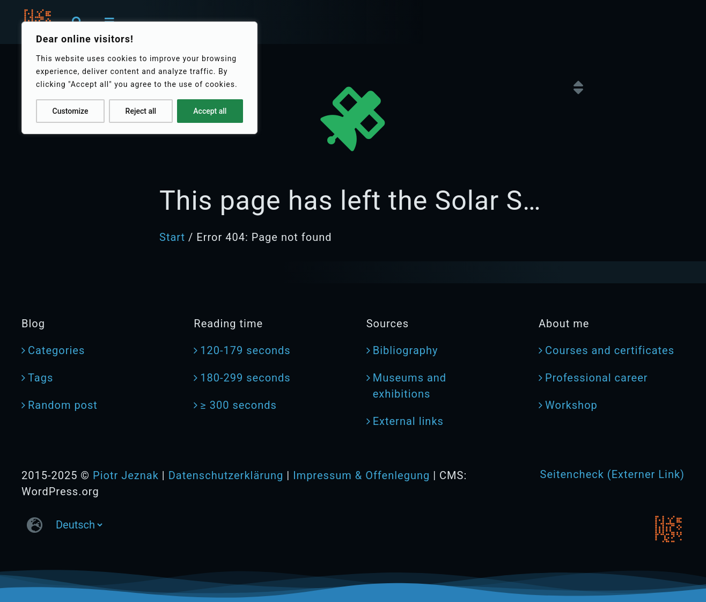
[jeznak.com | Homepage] (668, 529)
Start (172, 237)
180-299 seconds (245, 377)
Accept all (209, 111)
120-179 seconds (245, 350)
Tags (40, 377)
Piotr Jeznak (126, 475)
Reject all (141, 111)
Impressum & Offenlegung (361, 475)
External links (408, 421)
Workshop (571, 405)
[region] (139, 77)
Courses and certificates (609, 350)
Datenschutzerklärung (226, 475)
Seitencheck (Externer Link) (612, 474)
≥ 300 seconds (238, 405)
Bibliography (405, 350)
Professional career (596, 377)
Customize (71, 111)
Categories (56, 350)
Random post (63, 405)
